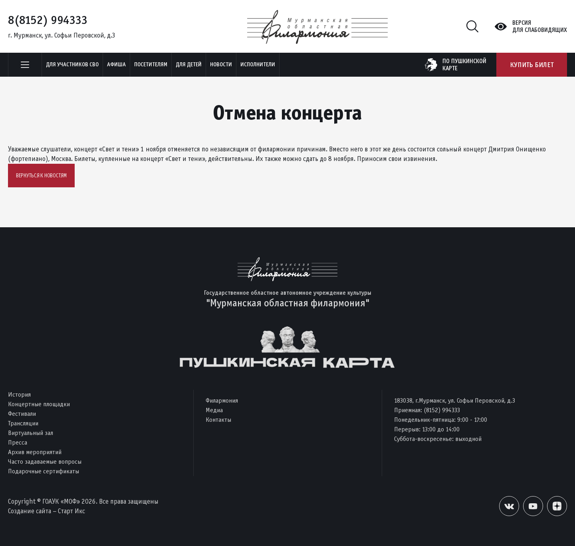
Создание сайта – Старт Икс (46, 511)
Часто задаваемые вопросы (44, 461)
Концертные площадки (39, 404)
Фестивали (22, 413)
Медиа (214, 410)
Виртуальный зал (30, 433)
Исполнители (257, 64)
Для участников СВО (72, 64)
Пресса (17, 442)
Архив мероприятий (34, 452)
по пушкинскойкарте (464, 65)
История (19, 394)
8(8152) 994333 (47, 20)
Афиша (116, 64)
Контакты (218, 419)
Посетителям (150, 64)
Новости (221, 64)
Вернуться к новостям (41, 176)
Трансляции (23, 423)
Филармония (222, 400)
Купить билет (531, 65)
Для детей (189, 64)
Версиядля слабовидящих (539, 26)
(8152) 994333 (442, 410)
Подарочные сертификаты (43, 471)
